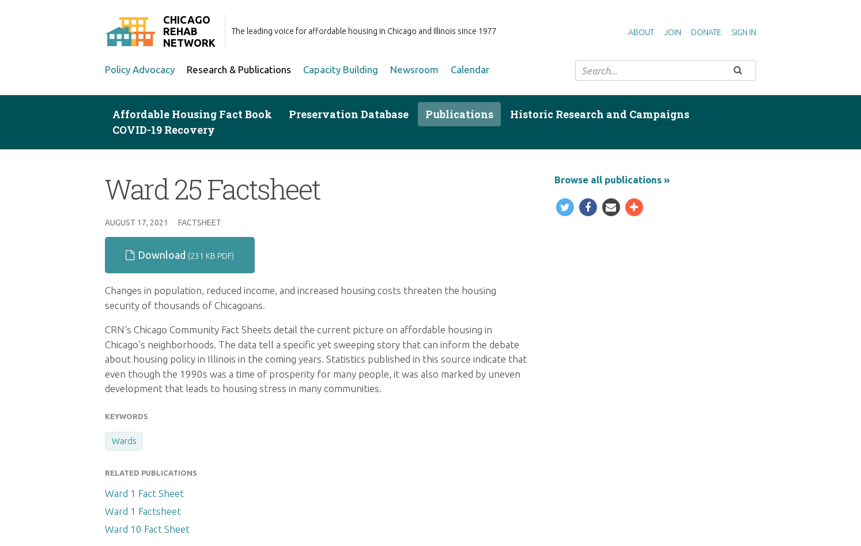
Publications (459, 114)
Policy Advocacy (140, 69)
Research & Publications (239, 69)
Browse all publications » (612, 179)
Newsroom (414, 69)
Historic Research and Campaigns (599, 114)
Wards (124, 441)
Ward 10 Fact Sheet (147, 529)
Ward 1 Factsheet (143, 511)
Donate (706, 32)
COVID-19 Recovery (163, 130)
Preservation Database (349, 114)
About (641, 32)
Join (672, 32)
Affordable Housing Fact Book (192, 114)
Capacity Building (340, 69)
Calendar (470, 69)
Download (180, 255)
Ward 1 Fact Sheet (144, 493)
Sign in (743, 32)
